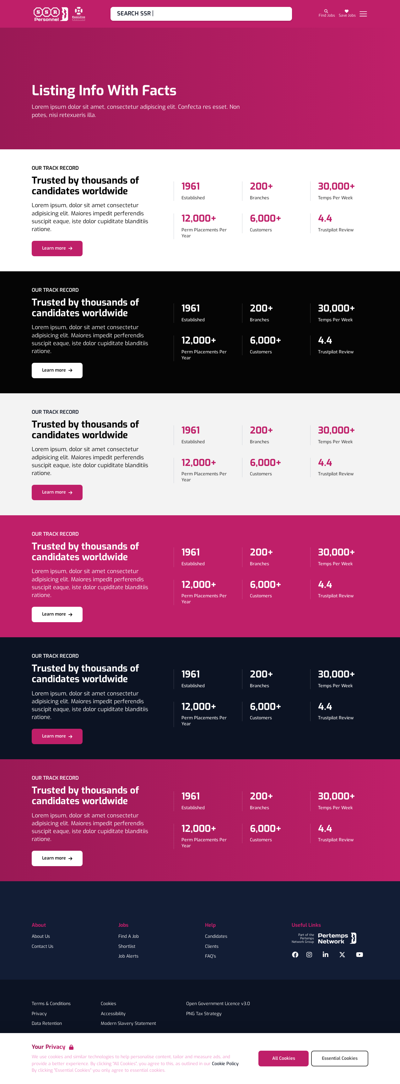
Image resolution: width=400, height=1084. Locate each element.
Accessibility (113, 1014)
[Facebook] (295, 955)
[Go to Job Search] (201, 14)
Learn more (57, 248)
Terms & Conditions (51, 1004)
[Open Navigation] (363, 13)
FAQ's (210, 956)
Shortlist (126, 946)
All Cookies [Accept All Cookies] (283, 1058)
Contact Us (42, 946)
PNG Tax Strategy (204, 1014)
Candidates (216, 936)
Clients (212, 946)
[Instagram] (309, 955)
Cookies (108, 1004)
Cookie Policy (225, 1064)
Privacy (39, 1014)
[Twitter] (342, 955)
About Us (41, 936)
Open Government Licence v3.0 (218, 1004)
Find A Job (128, 936)
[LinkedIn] (325, 955)
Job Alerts (128, 956)
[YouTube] (359, 955)
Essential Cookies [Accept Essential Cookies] (340, 1058)
